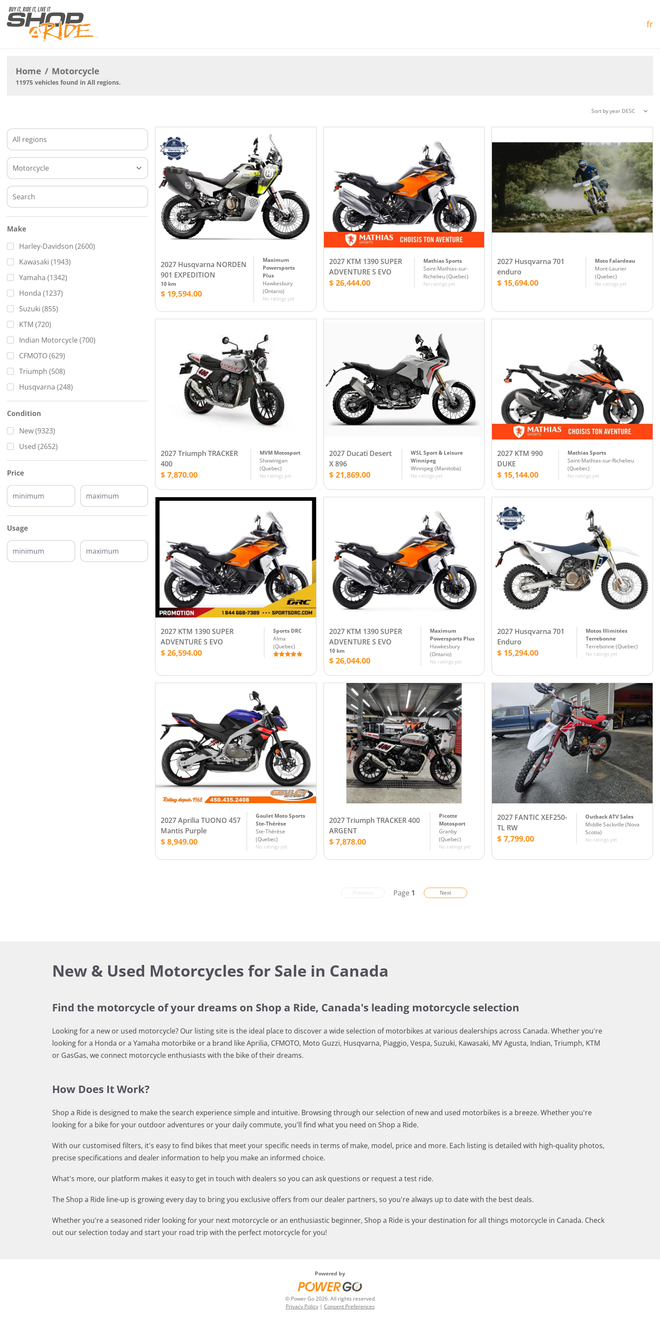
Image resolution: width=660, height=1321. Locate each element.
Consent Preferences (349, 1306)
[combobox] (77, 139)
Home (28, 71)
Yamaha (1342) (43, 277)
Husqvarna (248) (46, 387)
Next (445, 892)
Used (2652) (38, 446)
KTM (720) (35, 324)
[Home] (52, 24)
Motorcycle (75, 71)
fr (650, 24)
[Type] (77, 168)
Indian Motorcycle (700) (57, 340)
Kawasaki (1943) (45, 262)
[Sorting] (619, 111)
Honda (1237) (41, 293)
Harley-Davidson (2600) (57, 246)
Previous (363, 892)
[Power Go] (330, 1286)
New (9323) (37, 431)
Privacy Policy (302, 1306)
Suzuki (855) (38, 309)
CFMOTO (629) (42, 355)
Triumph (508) (42, 371)
